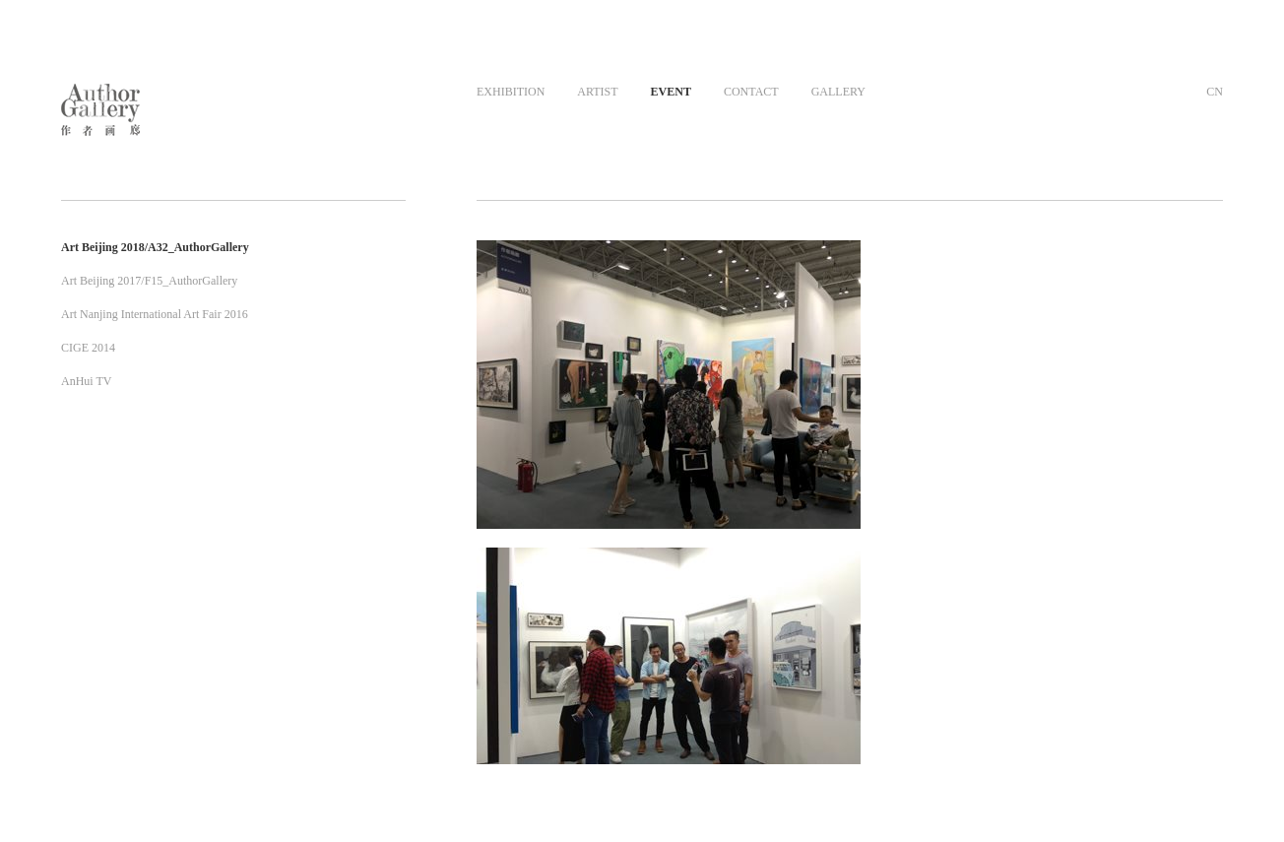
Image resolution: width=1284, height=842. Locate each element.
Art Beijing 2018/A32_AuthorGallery (155, 247)
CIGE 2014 (88, 348)
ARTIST (597, 91)
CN (1214, 91)
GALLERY (838, 91)
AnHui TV (86, 381)
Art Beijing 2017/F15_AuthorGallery (149, 281)
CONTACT (751, 91)
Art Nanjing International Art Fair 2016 (154, 314)
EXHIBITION (511, 91)
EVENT (671, 91)
